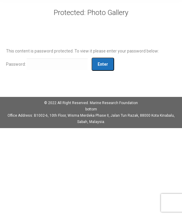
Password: (47, 64)
